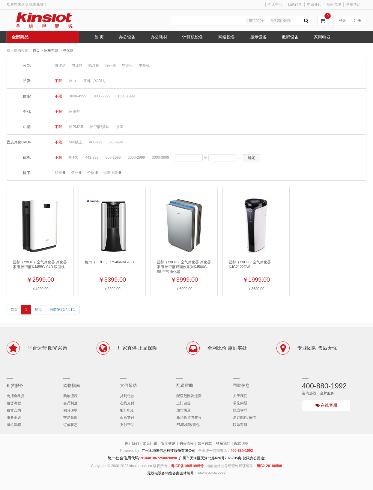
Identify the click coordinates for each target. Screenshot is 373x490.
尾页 (38, 310)
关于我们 (240, 396)
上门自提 (183, 403)
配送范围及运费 (188, 396)
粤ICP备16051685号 (187, 466)
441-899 (91, 157)
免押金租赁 (16, 396)
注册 (357, 21)
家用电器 (51, 50)
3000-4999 (77, 96)
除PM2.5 (76, 127)
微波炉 (60, 65)
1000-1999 (126, 96)
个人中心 (275, 4)
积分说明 (70, 410)
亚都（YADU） (95, 81)
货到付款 (127, 396)
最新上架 (110, 173)
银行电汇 (127, 410)
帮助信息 (241, 385)
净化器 (68, 50)
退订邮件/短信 (244, 417)
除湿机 (93, 65)
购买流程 (186, 443)
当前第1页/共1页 (62, 310)
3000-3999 (160, 157)
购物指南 (71, 385)
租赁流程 (14, 403)
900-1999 (113, 157)
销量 (58, 173)
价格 (90, 173)
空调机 (127, 65)
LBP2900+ (255, 21)
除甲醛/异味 (99, 127)
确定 (251, 157)
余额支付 (127, 417)
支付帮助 (128, 385)
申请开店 (314, 4)
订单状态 (70, 425)
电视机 (144, 65)
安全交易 (168, 443)
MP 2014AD (280, 21)
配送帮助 (184, 385)
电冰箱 (77, 65)
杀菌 (119, 127)
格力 (72, 81)
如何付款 (205, 443)
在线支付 (127, 403)
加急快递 (183, 410)
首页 (36, 50)
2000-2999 (101, 96)
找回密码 (240, 410)
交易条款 (70, 417)
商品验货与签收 (188, 417)
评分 (74, 173)
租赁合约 (14, 410)
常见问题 (240, 403)
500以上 (75, 142)
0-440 (73, 157)
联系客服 (240, 425)
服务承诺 (14, 417)
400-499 (96, 142)
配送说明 (241, 443)
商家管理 (334, 4)
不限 (58, 81)
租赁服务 (15, 385)
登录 (342, 21)
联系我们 (223, 443)
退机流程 (14, 425)
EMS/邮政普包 (187, 425)
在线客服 (326, 405)
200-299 (116, 142)
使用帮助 (353, 4)
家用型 (74, 111)
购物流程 (70, 396)
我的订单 (295, 4)
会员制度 (70, 403)
